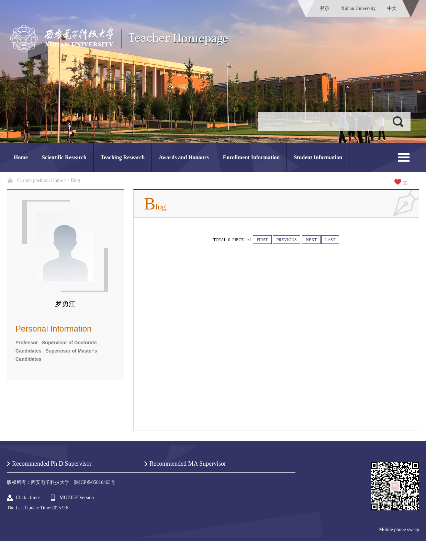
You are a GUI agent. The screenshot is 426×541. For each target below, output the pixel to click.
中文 (392, 8)
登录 (324, 8)
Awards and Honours (184, 157)
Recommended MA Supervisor (187, 463)
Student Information (318, 157)
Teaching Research (123, 157)
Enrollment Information (251, 157)
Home (21, 157)
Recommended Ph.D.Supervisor (51, 463)
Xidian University (358, 8)
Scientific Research (64, 157)
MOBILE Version (77, 497)
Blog (75, 180)
